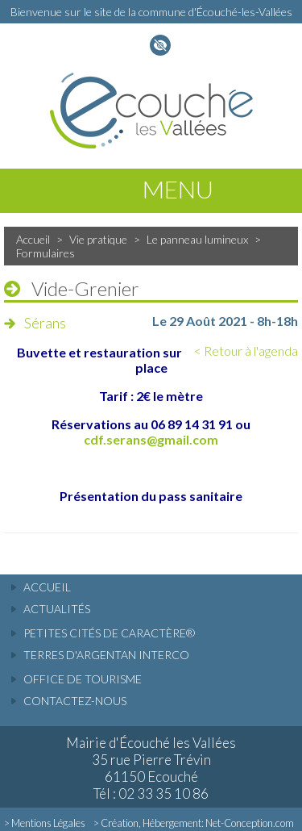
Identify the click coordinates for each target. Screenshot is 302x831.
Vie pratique (98, 239)
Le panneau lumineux (197, 239)
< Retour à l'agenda (246, 350)
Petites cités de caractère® (109, 633)
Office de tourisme (82, 679)
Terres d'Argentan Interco (106, 655)
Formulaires (45, 253)
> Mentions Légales (44, 822)
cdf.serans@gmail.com (151, 439)
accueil (47, 587)
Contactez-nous (74, 701)
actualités (56, 609)
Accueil (33, 239)
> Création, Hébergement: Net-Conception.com (193, 822)
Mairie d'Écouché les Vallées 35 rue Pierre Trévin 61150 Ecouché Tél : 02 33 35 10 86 (151, 768)
